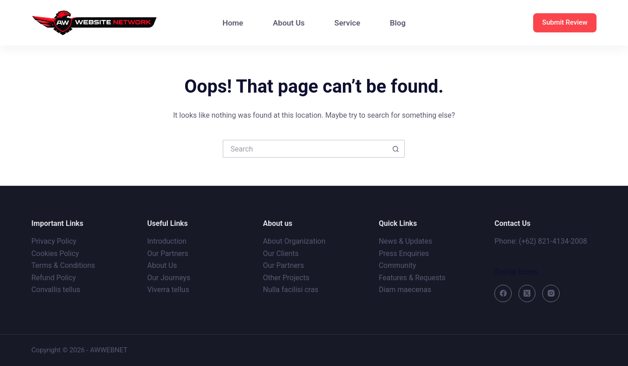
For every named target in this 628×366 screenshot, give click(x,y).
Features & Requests (412, 277)
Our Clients (281, 253)
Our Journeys (168, 277)
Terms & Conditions (63, 265)
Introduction (167, 241)
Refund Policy (53, 277)
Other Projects (286, 277)
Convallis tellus (55, 289)
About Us (289, 22)
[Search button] (396, 149)
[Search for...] (305, 149)
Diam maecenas (405, 289)
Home (233, 22)
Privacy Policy (54, 241)
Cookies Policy (55, 253)
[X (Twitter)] (527, 293)
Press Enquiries (404, 253)
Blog (398, 22)
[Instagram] (551, 293)
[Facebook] (503, 293)
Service (347, 22)
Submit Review (564, 22)
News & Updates (405, 241)
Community (397, 265)
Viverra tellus (168, 289)
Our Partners (167, 253)
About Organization (294, 241)
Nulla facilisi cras (291, 289)
